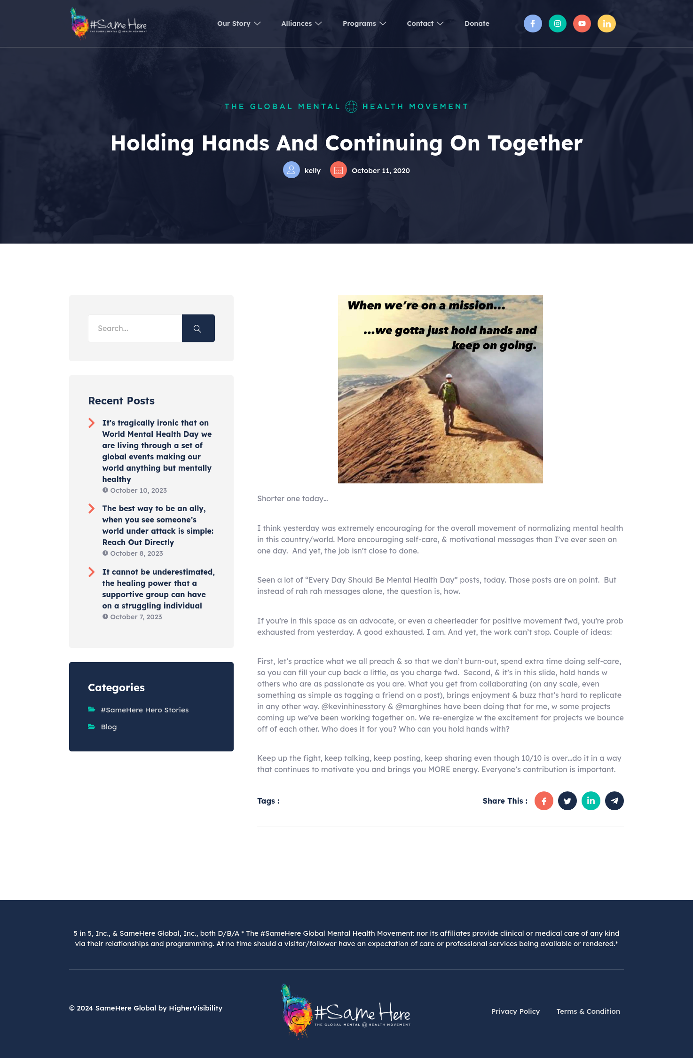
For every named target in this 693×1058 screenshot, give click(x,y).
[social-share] (544, 800)
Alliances (288, 23)
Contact (420, 23)
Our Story (221, 23)
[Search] (198, 328)
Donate (475, 23)
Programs (355, 23)
